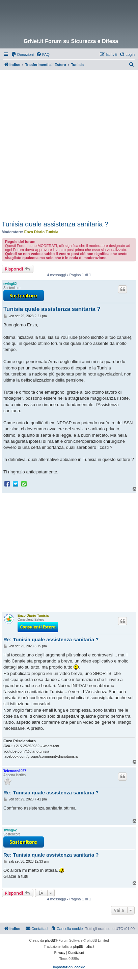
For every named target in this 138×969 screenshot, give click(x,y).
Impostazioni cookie (69, 967)
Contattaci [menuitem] (36, 928)
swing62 (10, 284)
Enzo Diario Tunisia (41, 232)
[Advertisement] (69, 142)
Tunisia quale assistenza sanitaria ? (55, 224)
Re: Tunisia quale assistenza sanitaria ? (51, 639)
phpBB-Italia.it (83, 946)
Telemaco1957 (14, 771)
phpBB (50, 940)
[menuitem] (22, 54)
